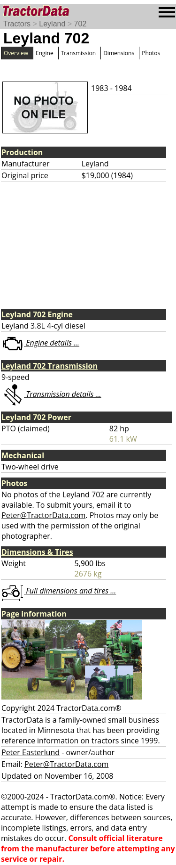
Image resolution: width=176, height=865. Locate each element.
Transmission (78, 53)
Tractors (17, 24)
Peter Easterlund (30, 752)
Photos (151, 53)
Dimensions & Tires (37, 552)
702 (80, 24)
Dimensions (118, 53)
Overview (16, 53)
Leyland (52, 24)
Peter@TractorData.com (43, 515)
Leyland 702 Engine (37, 314)
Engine (45, 53)
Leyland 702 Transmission (49, 366)
